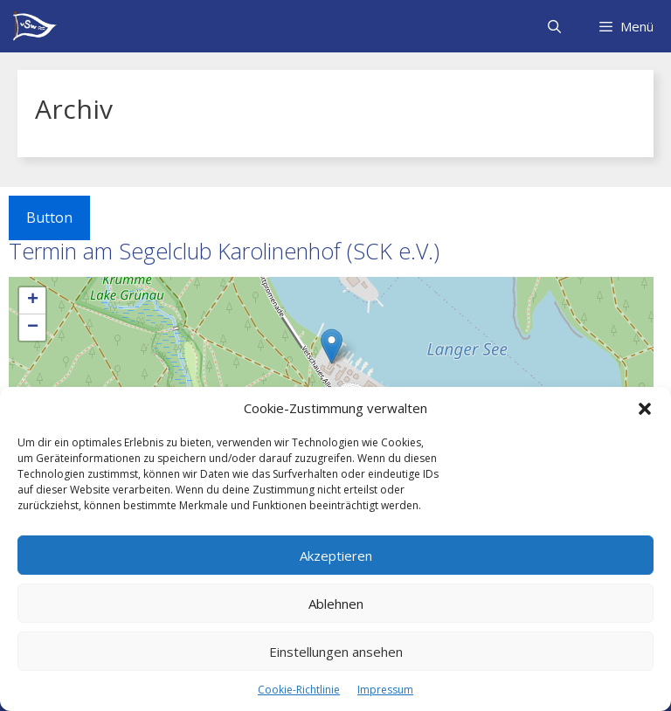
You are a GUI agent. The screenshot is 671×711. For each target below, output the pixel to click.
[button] (645, 409)
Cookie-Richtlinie (299, 689)
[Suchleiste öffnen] (553, 26)
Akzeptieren (336, 555)
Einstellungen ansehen (336, 651)
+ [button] (32, 300)
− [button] (32, 327)
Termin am (224, 251)
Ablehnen (335, 603)
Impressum (385, 689)
